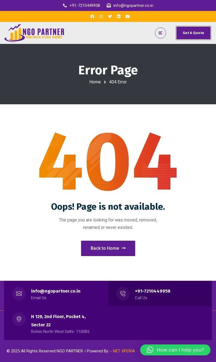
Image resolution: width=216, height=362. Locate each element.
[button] (175, 349)
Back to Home (108, 248)
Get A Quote (193, 33)
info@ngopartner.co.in (56, 291)
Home (95, 82)
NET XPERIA (124, 351)
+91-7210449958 (152, 291)
